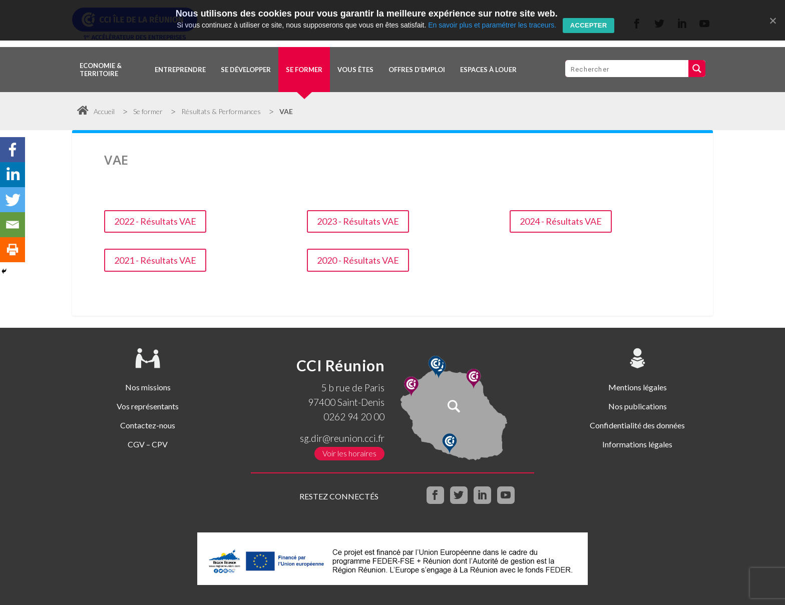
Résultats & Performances (221, 111)
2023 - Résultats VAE (358, 221)
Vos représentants (148, 406)
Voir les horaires (349, 453)
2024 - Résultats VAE (561, 221)
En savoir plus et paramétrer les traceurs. (492, 25)
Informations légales (637, 444)
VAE (286, 111)
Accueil (96, 111)
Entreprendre (180, 70)
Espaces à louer (488, 70)
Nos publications (637, 406)
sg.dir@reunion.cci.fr (342, 438)
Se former (304, 70)
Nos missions (148, 387)
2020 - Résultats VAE (358, 260)
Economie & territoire (101, 70)
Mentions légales (637, 387)
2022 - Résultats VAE (155, 221)
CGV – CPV (148, 444)
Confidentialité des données (637, 425)
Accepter (588, 25)
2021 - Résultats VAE (155, 260)
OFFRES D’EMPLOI (416, 70)
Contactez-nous (147, 425)
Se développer (246, 70)
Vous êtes (355, 70)
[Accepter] (772, 21)
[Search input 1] (627, 69)
